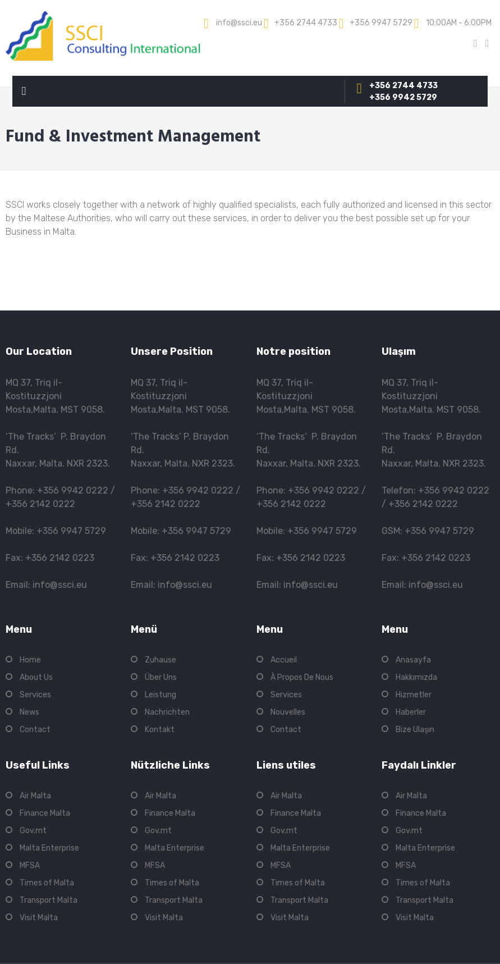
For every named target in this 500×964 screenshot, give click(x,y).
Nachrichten (167, 712)
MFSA (30, 865)
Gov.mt (33, 830)
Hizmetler (414, 695)
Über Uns (161, 677)
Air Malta (35, 796)
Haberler (411, 712)
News (29, 712)
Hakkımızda (416, 677)
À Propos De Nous (301, 677)
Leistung (160, 695)
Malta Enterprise (49, 848)
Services (35, 695)
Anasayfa (413, 660)
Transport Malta (48, 900)
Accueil (283, 660)
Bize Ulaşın (415, 729)
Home (30, 660)
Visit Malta (39, 917)
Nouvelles (287, 712)
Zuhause (160, 660)
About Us (36, 677)
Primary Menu (23, 93)
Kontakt (160, 729)
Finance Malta (45, 813)
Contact (35, 729)
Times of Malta (47, 883)
